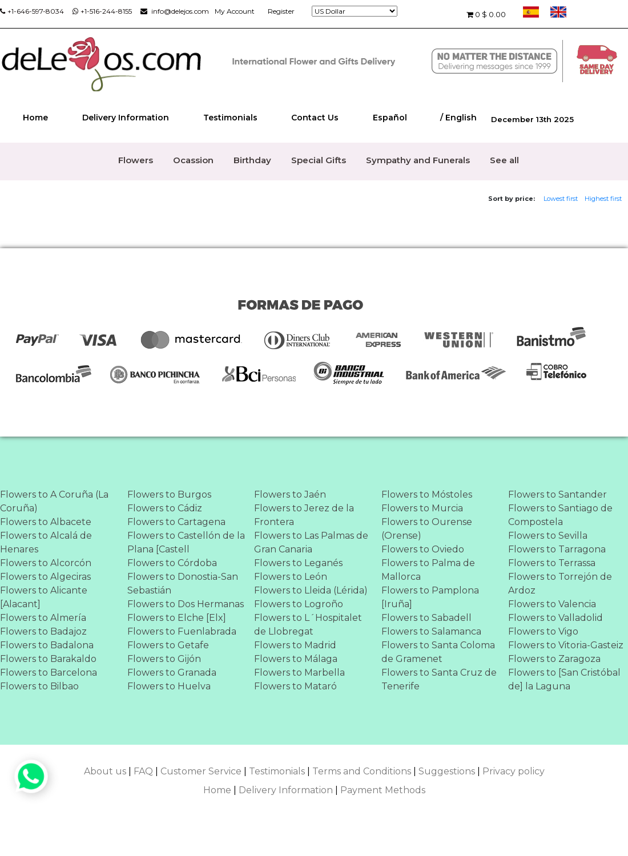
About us (105, 771)
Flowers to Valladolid (555, 617)
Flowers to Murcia (422, 508)
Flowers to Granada (171, 672)
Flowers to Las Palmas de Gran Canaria (311, 542)
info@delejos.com (174, 11)
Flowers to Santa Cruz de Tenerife (439, 679)
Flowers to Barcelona (48, 672)
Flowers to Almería (43, 617)
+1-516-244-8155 (102, 11)
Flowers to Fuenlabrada (181, 631)
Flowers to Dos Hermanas (185, 604)
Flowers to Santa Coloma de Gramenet (438, 652)
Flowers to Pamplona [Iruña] (430, 597)
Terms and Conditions (361, 771)
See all (504, 160)
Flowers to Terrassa (551, 563)
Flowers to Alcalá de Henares (46, 542)
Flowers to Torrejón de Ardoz (560, 583)
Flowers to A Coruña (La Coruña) (54, 501)
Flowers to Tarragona (557, 549)
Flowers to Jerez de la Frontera (304, 515)
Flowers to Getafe (168, 645)
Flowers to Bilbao (39, 686)
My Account (235, 11)
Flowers (135, 160)
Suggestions (446, 771)
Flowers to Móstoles (426, 494)
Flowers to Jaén (290, 494)
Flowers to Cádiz (164, 508)
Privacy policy (513, 771)
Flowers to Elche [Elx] (176, 617)
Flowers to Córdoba (172, 563)
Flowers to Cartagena (176, 521)
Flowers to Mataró (295, 686)
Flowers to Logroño (298, 604)
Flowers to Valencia (552, 604)
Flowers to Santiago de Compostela (560, 515)
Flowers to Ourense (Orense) (426, 528)
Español (390, 117)
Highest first (603, 199)
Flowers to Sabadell (426, 617)
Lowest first (561, 199)
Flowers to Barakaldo (48, 658)
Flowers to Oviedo (422, 549)
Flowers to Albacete (45, 521)
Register (281, 11)
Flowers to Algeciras (45, 576)
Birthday (252, 160)
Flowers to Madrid (295, 645)
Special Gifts (318, 160)
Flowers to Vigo (543, 631)
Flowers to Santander (557, 494)
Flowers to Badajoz (43, 631)
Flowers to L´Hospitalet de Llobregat (308, 624)
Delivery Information (125, 117)
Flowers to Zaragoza (554, 658)
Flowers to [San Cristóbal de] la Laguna (564, 679)
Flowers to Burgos (169, 494)
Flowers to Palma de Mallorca (428, 570)
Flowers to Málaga (295, 658)
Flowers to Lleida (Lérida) (311, 590)
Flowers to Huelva (169, 686)
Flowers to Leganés (298, 563)
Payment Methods (382, 790)
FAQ (143, 771)
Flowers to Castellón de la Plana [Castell (186, 542)
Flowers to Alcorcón (45, 563)
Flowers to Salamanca (431, 631)
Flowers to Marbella (299, 672)
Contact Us (315, 117)
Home (35, 117)
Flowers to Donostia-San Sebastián (182, 583)
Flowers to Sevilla (547, 535)
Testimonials (230, 117)
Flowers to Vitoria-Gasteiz (565, 645)
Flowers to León (290, 576)
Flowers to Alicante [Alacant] (43, 597)
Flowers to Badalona (47, 645)
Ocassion (193, 160)
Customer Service (200, 771)
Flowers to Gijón (164, 658)
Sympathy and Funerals (418, 160)
